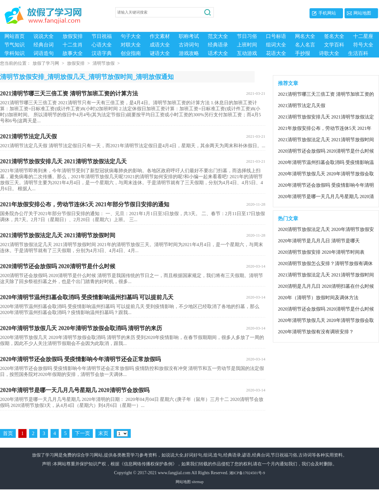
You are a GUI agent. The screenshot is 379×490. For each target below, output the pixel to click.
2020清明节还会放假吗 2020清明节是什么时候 (132, 267)
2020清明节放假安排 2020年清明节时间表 (321, 252)
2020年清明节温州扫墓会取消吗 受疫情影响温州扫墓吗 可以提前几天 (132, 298)
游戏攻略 (189, 53)
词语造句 (43, 53)
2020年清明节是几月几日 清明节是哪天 (319, 241)
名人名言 (305, 44)
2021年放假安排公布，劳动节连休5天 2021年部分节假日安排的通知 (132, 205)
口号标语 (276, 36)
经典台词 (43, 44)
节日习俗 (247, 36)
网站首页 (14, 36)
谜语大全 (160, 53)
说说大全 (43, 36)
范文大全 (218, 36)
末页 (103, 434)
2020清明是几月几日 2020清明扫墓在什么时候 (326, 286)
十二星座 (363, 36)
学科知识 (14, 53)
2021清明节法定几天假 (132, 137)
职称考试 (189, 36)
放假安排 (73, 36)
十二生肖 (73, 44)
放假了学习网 (46, 64)
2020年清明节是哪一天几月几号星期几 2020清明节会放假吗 (132, 390)
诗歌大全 (329, 53)
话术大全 (218, 53)
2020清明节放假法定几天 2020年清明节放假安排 (326, 230)
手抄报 (302, 53)
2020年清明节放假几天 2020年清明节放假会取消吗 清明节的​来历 (132, 329)
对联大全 (131, 44)
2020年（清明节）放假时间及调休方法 (318, 298)
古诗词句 (189, 44)
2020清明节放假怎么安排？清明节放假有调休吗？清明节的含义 (325, 264)
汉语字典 (102, 53)
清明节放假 (104, 64)
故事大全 (73, 53)
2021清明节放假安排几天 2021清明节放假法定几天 (132, 162)
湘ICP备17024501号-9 (247, 473)
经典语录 (218, 44)
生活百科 (358, 53)
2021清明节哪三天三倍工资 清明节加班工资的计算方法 (132, 94)
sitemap (197, 482)
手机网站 (327, 13)
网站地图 (362, 13)
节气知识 (14, 44)
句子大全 (131, 36)
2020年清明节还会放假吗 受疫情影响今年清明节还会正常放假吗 (132, 360)
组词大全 (276, 44)
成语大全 (160, 44)
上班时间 (247, 44)
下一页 (82, 434)
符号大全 (363, 44)
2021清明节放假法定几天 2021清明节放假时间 (132, 236)
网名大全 (305, 36)
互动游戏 (247, 53)
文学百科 (334, 44)
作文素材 (160, 36)
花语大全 (276, 53)
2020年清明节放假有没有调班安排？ (316, 332)
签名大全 (334, 36)
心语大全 (102, 44)
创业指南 (131, 53)
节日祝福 (102, 36)
